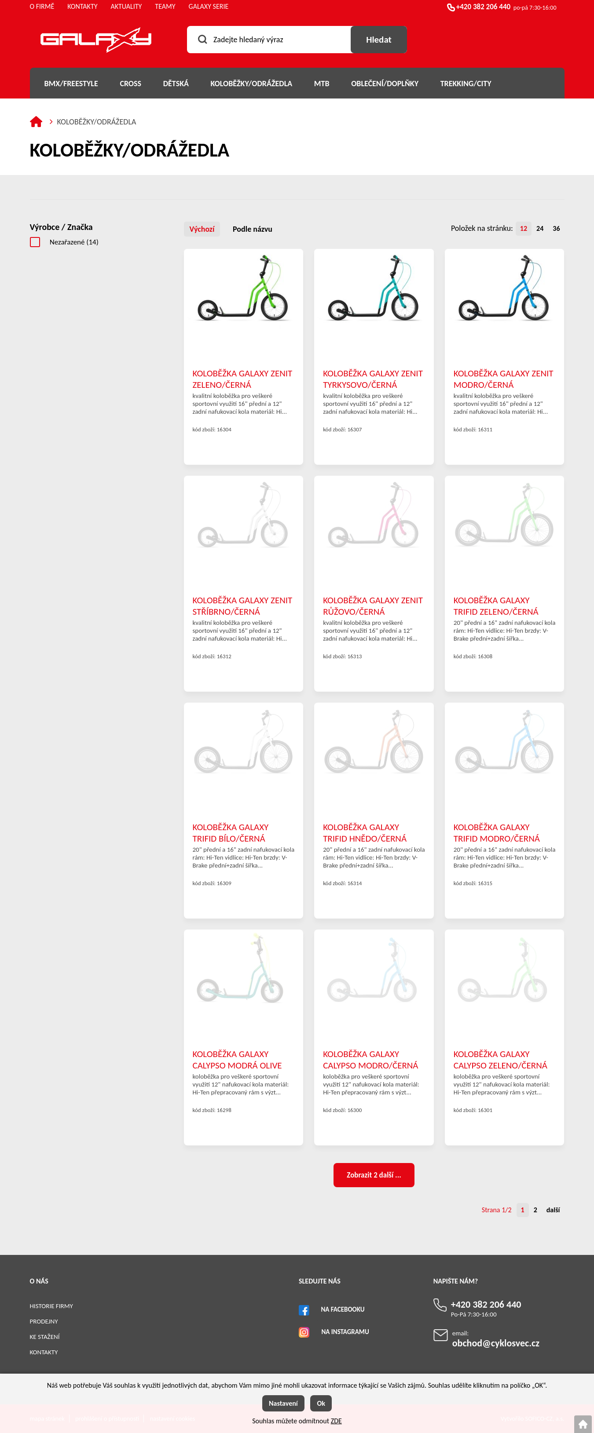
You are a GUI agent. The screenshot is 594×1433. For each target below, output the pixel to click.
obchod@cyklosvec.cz (495, 1343)
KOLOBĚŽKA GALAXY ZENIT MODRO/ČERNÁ (504, 379)
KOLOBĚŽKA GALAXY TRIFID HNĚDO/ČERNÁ (365, 832)
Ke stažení (45, 1337)
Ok (321, 1403)
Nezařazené (74, 242)
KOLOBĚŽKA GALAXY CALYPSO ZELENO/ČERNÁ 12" (500, 1059)
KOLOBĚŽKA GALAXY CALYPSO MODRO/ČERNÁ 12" (370, 1059)
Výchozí (202, 229)
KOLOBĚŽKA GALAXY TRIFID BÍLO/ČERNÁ (231, 832)
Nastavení (283, 1403)
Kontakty (44, 1352)
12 (523, 228)
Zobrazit (374, 1175)
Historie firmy (51, 1306)
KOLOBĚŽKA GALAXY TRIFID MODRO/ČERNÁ (497, 832)
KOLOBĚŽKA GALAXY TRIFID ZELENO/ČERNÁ (496, 605)
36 (556, 228)
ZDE (336, 1421)
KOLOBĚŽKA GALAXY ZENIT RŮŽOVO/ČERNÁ (373, 605)
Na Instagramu (345, 1332)
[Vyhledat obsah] (379, 39)
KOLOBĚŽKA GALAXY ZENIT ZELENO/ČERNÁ (243, 379)
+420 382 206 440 (483, 6)
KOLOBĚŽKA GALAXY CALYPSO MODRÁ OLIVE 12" (237, 1059)
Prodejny (44, 1321)
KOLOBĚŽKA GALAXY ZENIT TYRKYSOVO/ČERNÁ (373, 379)
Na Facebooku (342, 1309)
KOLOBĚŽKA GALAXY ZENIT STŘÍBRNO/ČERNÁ (243, 605)
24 (539, 228)
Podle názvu (252, 229)
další (553, 1210)
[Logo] (96, 41)
